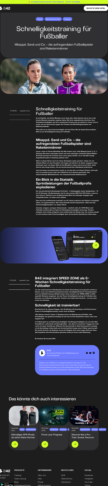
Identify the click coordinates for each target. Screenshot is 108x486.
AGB (63, 475)
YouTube (88, 482)
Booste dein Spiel (96, 8)
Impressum (66, 482)
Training (17, 475)
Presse (40, 482)
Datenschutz (66, 479)
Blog (16, 482)
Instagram (89, 479)
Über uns (42, 475)
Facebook (89, 475)
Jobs (40, 479)
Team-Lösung (20, 479)
